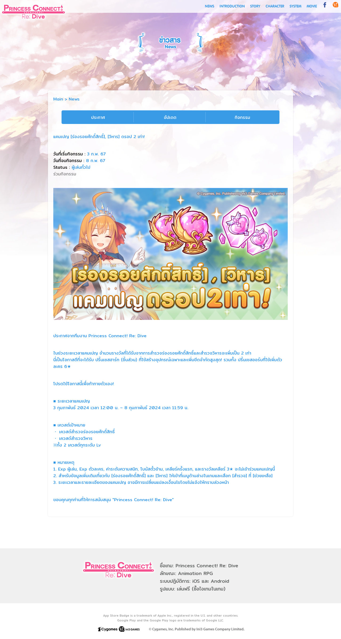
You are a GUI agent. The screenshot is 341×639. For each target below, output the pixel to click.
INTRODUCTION (232, 6)
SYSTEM (295, 6)
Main (58, 99)
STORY (255, 6)
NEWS (209, 6)
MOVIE (312, 6)
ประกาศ (98, 117)
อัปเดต (170, 117)
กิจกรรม (242, 117)
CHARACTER (275, 6)
